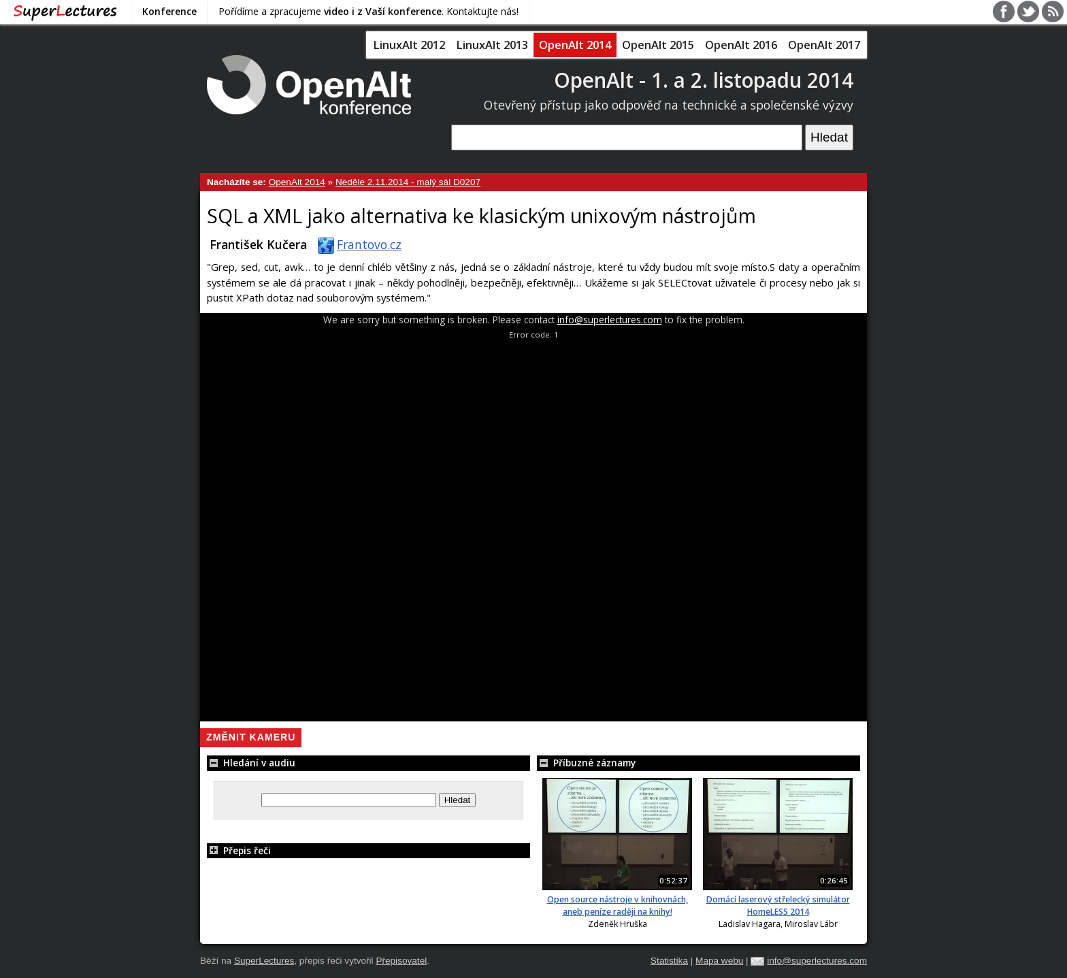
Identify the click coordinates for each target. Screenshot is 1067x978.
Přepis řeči (239, 850)
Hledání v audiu (251, 762)
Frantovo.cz (356, 244)
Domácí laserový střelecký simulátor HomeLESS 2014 (778, 905)
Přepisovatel (401, 961)
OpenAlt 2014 (575, 44)
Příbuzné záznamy (586, 762)
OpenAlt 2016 (741, 44)
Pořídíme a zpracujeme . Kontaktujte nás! (368, 11)
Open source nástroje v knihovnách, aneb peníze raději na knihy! (617, 905)
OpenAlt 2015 (658, 44)
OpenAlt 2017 (824, 44)
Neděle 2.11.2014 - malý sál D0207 (407, 182)
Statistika (669, 961)
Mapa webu (719, 961)
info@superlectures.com (609, 319)
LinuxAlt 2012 (409, 44)
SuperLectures (264, 961)
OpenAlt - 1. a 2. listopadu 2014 (703, 80)
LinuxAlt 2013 (492, 44)
